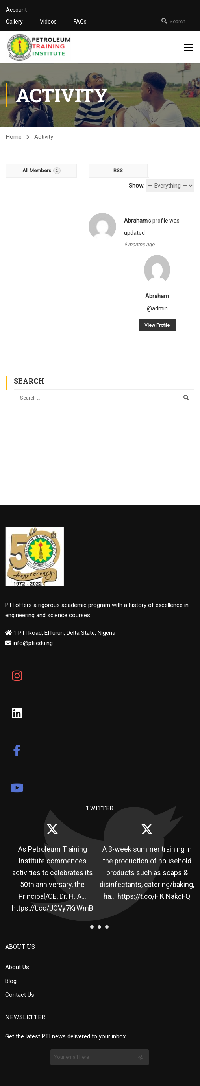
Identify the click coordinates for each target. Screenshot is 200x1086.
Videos (48, 21)
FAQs (80, 21)
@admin (157, 308)
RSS (118, 170)
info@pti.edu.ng (32, 643)
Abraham (136, 221)
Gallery (14, 21)
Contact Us (19, 994)
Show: (136, 185)
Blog (11, 981)
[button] (92, 927)
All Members (41, 170)
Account (16, 10)
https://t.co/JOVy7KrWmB (52, 908)
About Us (17, 967)
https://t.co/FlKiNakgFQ (153, 896)
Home (14, 136)
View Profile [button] (157, 325)
